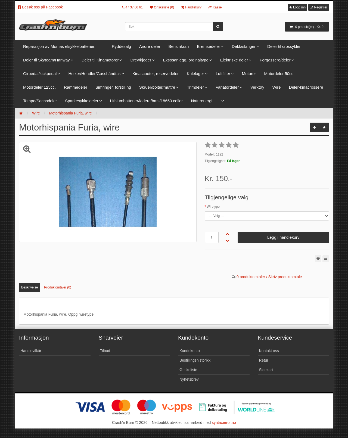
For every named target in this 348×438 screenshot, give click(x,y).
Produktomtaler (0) (57, 287)
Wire (276, 87)
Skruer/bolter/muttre (157, 87)
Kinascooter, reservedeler (155, 73)
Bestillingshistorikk (194, 360)
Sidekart (266, 370)
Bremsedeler (208, 46)
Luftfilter (223, 73)
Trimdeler (195, 87)
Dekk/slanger (244, 46)
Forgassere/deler (275, 60)
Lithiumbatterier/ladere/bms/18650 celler (146, 100)
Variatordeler (227, 87)
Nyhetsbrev (189, 379)
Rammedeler (75, 87)
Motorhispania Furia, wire (70, 113)
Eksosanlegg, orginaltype (186, 60)
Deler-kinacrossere (306, 87)
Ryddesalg (121, 46)
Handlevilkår (30, 351)
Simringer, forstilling (113, 87)
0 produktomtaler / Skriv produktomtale (269, 277)
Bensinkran (178, 46)
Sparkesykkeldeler (81, 100)
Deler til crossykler (284, 46)
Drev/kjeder (140, 60)
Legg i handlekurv (283, 237)
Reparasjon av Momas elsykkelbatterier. (59, 46)
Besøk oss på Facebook (40, 7)
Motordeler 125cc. (39, 87)
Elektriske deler (234, 60)
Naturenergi (201, 100)
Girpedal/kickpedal (40, 73)
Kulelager (195, 73)
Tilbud (105, 351)
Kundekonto (189, 351)
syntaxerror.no (224, 422)
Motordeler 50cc (279, 73)
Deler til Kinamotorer (100, 60)
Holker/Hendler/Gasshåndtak (94, 73)
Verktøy (257, 87)
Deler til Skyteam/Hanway (46, 60)
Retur (263, 360)
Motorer (249, 73)
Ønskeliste (188, 370)
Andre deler (149, 46)
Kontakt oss (269, 351)
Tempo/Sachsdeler (40, 100)
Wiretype (213, 207)
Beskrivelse (29, 287)
